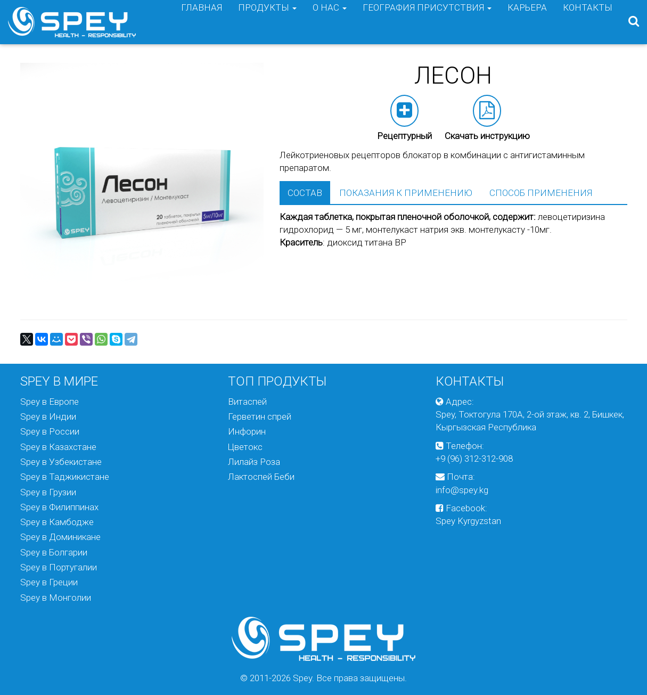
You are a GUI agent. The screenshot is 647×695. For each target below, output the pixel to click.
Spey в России (49, 431)
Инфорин (247, 431)
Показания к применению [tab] (405, 192)
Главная (201, 22)
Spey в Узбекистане (61, 461)
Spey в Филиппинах (59, 507)
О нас (330, 22)
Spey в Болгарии (53, 552)
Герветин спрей (259, 416)
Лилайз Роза (254, 461)
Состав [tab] (305, 192)
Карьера (527, 22)
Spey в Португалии (58, 567)
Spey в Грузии (48, 492)
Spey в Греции (49, 582)
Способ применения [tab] (540, 192)
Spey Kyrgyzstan (468, 521)
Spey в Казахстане (58, 446)
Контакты (587, 22)
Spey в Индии (48, 416)
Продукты (267, 22)
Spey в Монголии (55, 597)
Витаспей (247, 401)
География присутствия (427, 22)
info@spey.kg (462, 490)
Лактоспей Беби (261, 476)
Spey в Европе (49, 401)
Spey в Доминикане (60, 537)
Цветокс (245, 446)
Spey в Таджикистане (64, 476)
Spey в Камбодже (57, 522)
